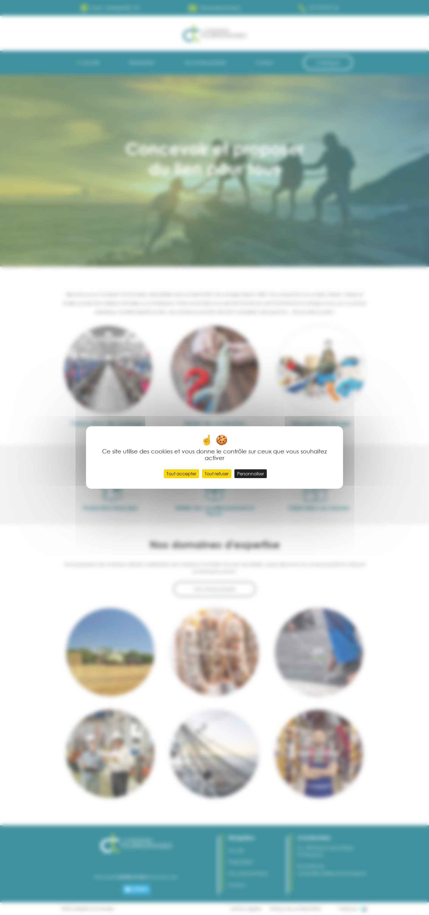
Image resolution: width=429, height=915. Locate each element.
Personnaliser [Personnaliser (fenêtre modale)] (250, 473)
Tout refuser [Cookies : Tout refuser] (217, 473)
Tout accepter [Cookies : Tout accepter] (181, 473)
